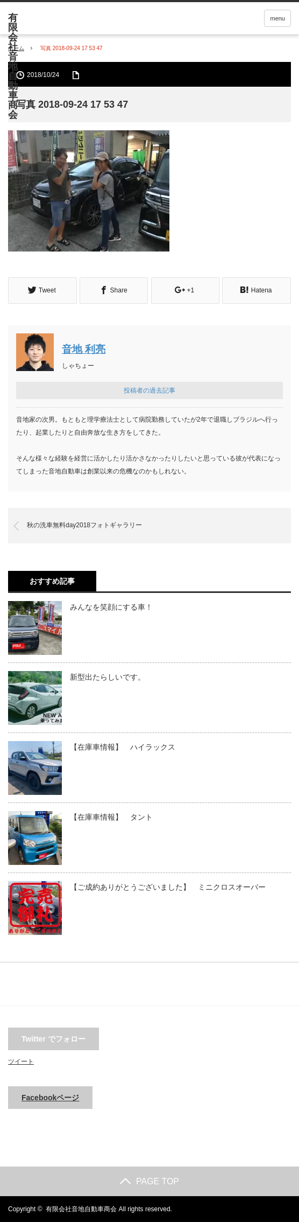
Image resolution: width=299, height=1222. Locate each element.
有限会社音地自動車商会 (81, 1208)
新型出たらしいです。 (107, 676)
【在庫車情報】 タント (111, 816)
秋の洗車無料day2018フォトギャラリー (84, 524)
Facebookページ (50, 1097)
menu (277, 18)
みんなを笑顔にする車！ (111, 606)
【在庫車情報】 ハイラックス (122, 746)
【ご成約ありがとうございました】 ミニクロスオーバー (168, 886)
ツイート (21, 1061)
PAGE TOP (149, 1180)
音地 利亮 (83, 348)
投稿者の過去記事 (149, 390)
